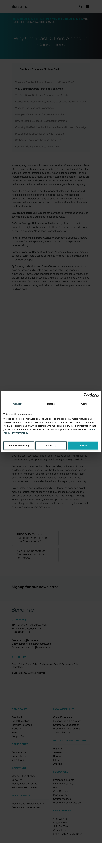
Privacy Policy (20, 432)
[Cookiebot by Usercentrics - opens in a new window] (86, 395)
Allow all (83, 445)
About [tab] (84, 404)
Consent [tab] (17, 404)
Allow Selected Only (18, 445)
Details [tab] (51, 404)
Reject (51, 445)
